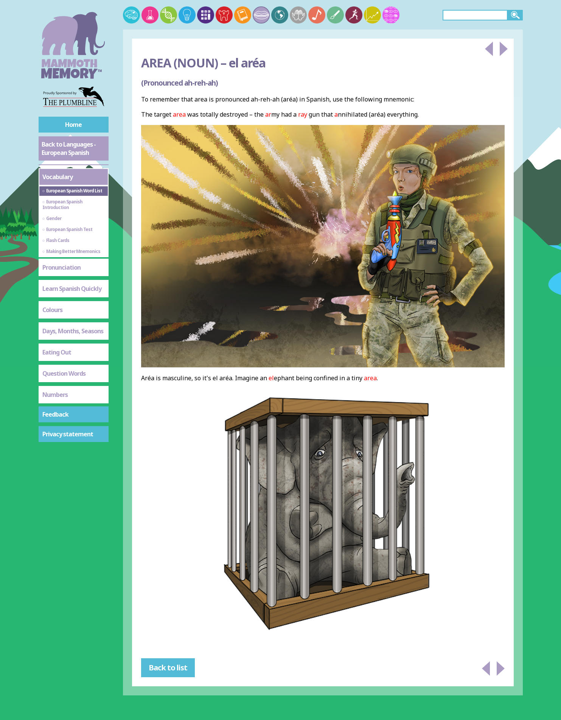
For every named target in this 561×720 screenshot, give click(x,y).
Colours (52, 310)
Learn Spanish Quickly (71, 288)
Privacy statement (67, 434)
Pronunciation (61, 267)
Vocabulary (57, 177)
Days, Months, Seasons (72, 331)
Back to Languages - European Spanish (69, 148)
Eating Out (56, 352)
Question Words (63, 373)
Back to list (168, 667)
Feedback (55, 414)
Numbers (55, 394)
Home (73, 124)
